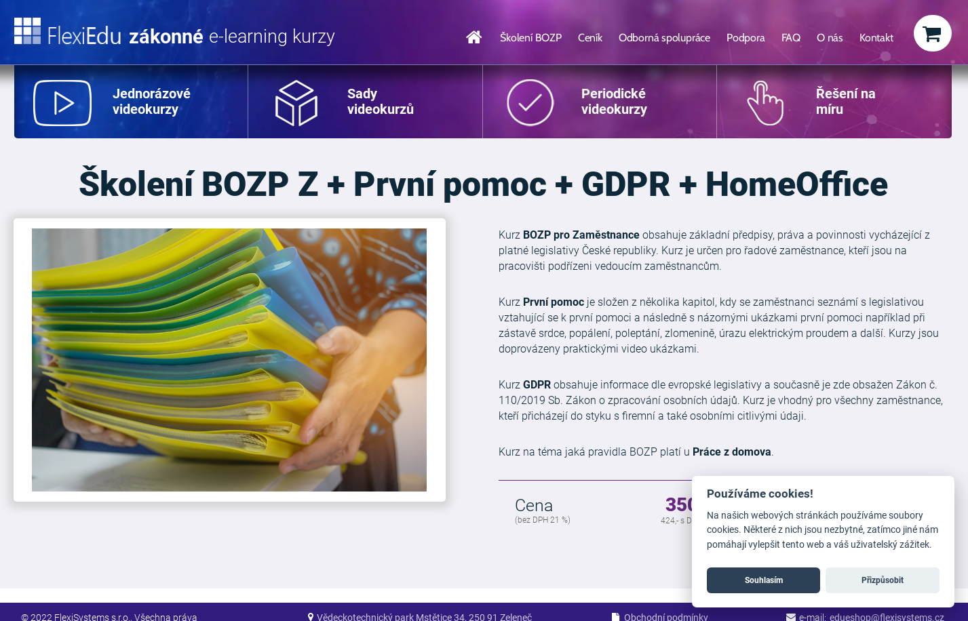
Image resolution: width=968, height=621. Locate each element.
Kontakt (876, 37)
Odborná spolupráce (664, 37)
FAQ (790, 37)
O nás (830, 37)
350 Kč (695, 506)
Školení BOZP (531, 37)
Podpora (746, 37)
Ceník (590, 37)
